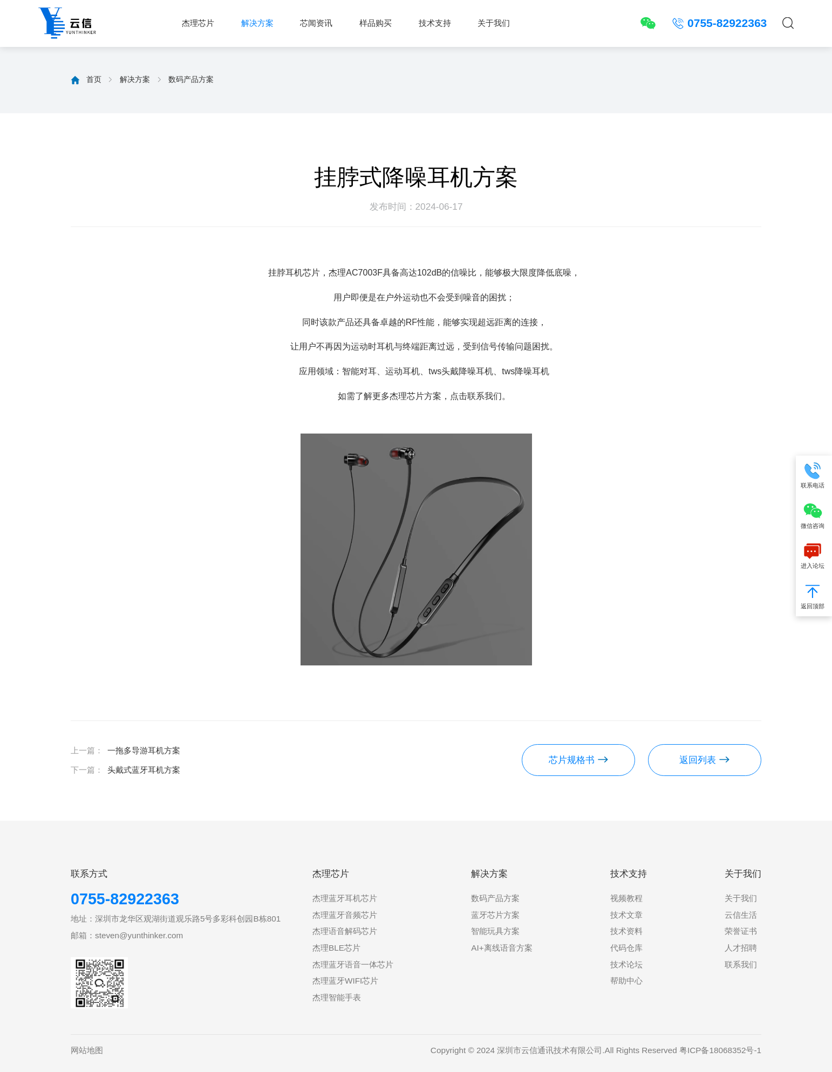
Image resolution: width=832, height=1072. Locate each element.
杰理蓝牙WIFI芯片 (345, 980)
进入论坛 (814, 555)
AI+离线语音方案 (501, 947)
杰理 (337, 272)
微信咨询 (814, 515)
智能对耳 (359, 371)
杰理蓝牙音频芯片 (344, 914)
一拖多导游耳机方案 (143, 750)
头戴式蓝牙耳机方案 (143, 769)
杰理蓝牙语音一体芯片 (352, 964)
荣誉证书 (741, 931)
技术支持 (435, 23)
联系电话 (814, 475)
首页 (93, 79)
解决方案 (257, 23)
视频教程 (626, 898)
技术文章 (626, 914)
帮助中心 (626, 980)
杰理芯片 (198, 23)
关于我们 (494, 23)
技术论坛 (626, 964)
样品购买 (375, 23)
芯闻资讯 (316, 23)
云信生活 (741, 914)
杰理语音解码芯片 (344, 931)
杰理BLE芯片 (336, 947)
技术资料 (626, 931)
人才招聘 (741, 947)
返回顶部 (814, 595)
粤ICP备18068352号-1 (720, 1050)
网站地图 (87, 1050)
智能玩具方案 (495, 931)
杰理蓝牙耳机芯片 (344, 898)
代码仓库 (626, 947)
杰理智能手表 (336, 997)
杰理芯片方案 (415, 396)
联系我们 (741, 964)
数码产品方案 (191, 79)
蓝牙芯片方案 (495, 914)
